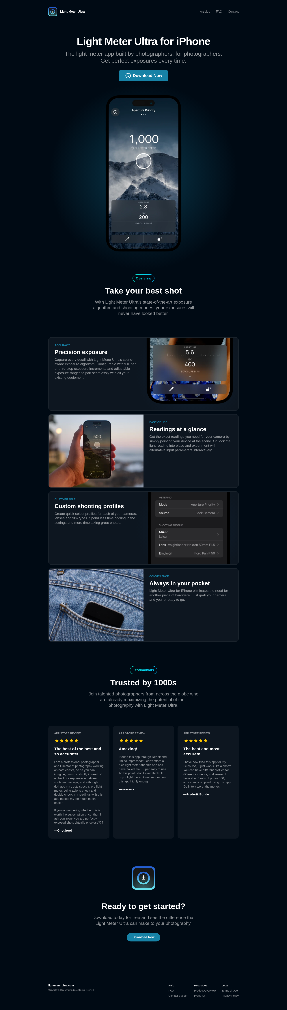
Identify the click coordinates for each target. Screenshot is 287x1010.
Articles (205, 11)
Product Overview (205, 990)
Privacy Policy (230, 995)
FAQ (219, 11)
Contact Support (178, 995)
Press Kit (199, 995)
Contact (233, 11)
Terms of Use (230, 990)
